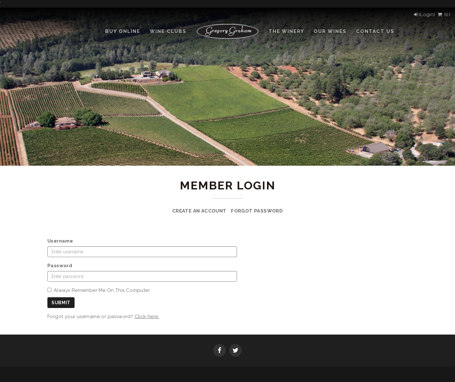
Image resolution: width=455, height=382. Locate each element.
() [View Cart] (443, 14)
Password (59, 265)
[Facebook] (219, 351)
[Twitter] (235, 351)
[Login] (424, 14)
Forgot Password (257, 211)
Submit (61, 302)
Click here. (147, 316)
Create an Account (199, 211)
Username (60, 241)
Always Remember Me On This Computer (98, 290)
